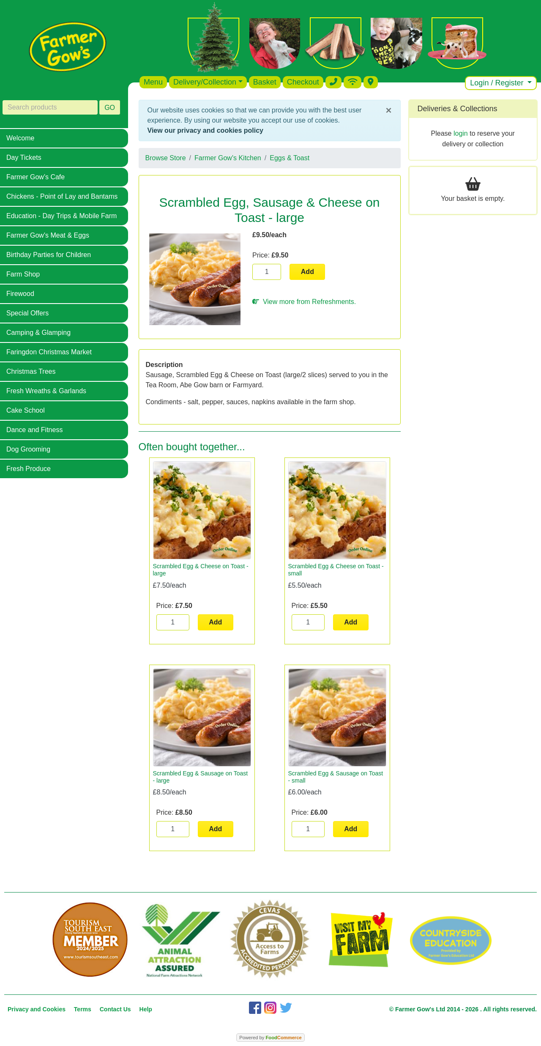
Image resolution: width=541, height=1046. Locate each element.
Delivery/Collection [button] (204, 82)
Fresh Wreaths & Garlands (46, 390)
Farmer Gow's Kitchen (227, 158)
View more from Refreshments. (304, 301)
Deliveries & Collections (457, 108)
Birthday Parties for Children (48, 254)
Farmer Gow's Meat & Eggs (47, 235)
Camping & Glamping (38, 332)
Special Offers (27, 313)
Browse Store (165, 158)
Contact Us (115, 1009)
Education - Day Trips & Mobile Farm (61, 215)
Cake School (25, 410)
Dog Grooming (28, 449)
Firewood (20, 293)
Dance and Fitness (34, 429)
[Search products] (50, 107)
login (461, 133)
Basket (264, 82)
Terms (82, 1009)
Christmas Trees (30, 371)
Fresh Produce (28, 468)
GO (109, 107)
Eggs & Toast (289, 158)
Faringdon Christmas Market (49, 352)
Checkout (303, 82)
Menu (153, 82)
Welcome (20, 138)
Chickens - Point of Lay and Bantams (61, 196)
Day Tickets (23, 157)
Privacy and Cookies (37, 1009)
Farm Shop (23, 274)
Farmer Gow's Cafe (35, 177)
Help (145, 1009)
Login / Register (497, 83)
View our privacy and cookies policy (205, 130)
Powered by (270, 1037)
